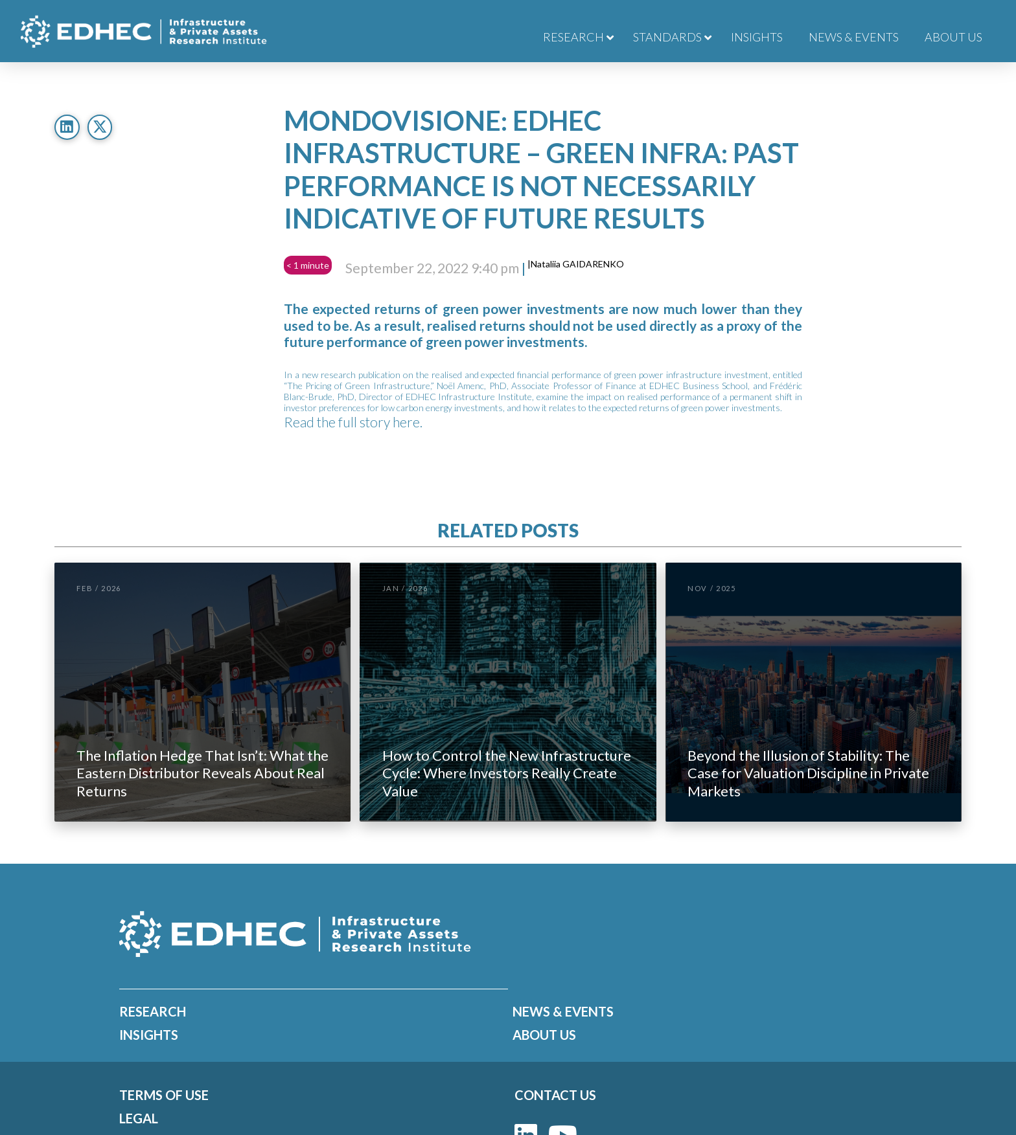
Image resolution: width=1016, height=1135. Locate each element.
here (406, 422)
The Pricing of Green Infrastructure (358, 385)
